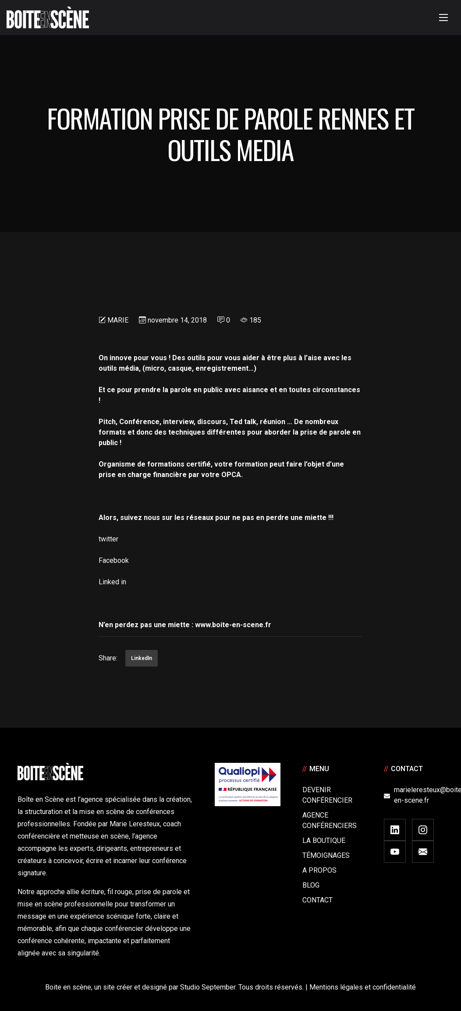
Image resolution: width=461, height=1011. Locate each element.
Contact (317, 900)
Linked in (112, 582)
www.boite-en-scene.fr (233, 625)
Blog (310, 885)
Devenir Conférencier (327, 795)
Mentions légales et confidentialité (362, 987)
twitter (110, 539)
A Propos (319, 870)
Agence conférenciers (329, 820)
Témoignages (326, 855)
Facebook (114, 560)
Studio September (207, 987)
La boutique (323, 840)
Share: (108, 658)
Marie (117, 320)
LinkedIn (141, 658)
